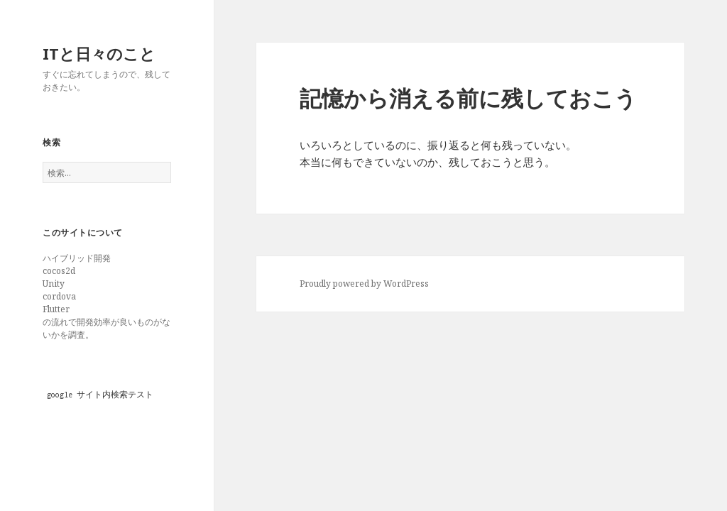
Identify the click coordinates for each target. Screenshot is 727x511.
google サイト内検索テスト (100, 394)
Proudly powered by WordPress (364, 284)
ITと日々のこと (99, 53)
